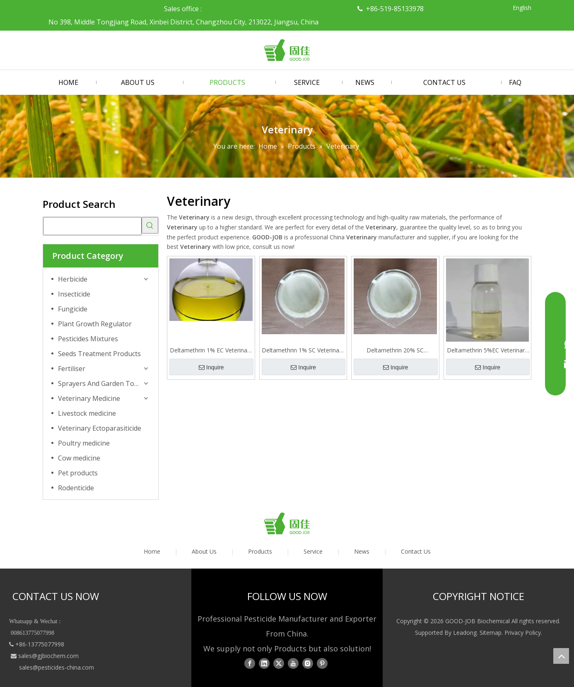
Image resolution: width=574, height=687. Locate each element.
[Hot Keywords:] (150, 225)
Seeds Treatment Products (99, 353)
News (361, 551)
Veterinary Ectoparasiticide (99, 428)
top (561, 656)
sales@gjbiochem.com (48, 656)
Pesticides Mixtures (88, 338)
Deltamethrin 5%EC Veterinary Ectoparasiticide (487, 350)
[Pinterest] (322, 663)
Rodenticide (76, 487)
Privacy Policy (522, 632)
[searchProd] (92, 226)
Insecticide (74, 294)
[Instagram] (307, 663)
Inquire (211, 367)
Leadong (465, 632)
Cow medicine (79, 458)
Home (152, 551)
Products (260, 551)
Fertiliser (71, 368)
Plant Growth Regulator (95, 323)
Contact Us (416, 551)
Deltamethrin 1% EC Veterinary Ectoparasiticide (211, 350)
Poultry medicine (84, 443)
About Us (204, 551)
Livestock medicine (87, 413)
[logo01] (287, 523)
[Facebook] (249, 663)
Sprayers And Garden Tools (100, 383)
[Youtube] (293, 663)
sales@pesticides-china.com (56, 667)
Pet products (78, 472)
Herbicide (72, 279)
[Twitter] (278, 663)
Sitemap (491, 632)
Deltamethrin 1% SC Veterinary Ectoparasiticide (303, 350)
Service (313, 551)
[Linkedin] (264, 663)
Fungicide (72, 308)
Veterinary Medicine (89, 398)
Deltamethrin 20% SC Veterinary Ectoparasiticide (395, 350)
